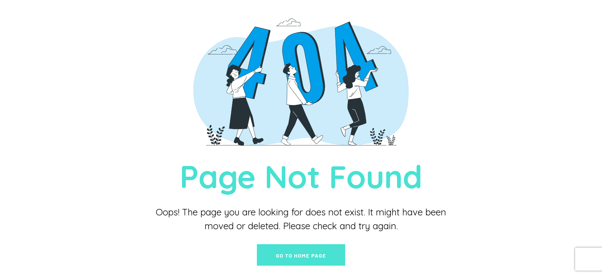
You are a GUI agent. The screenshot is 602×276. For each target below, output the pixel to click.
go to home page (301, 255)
